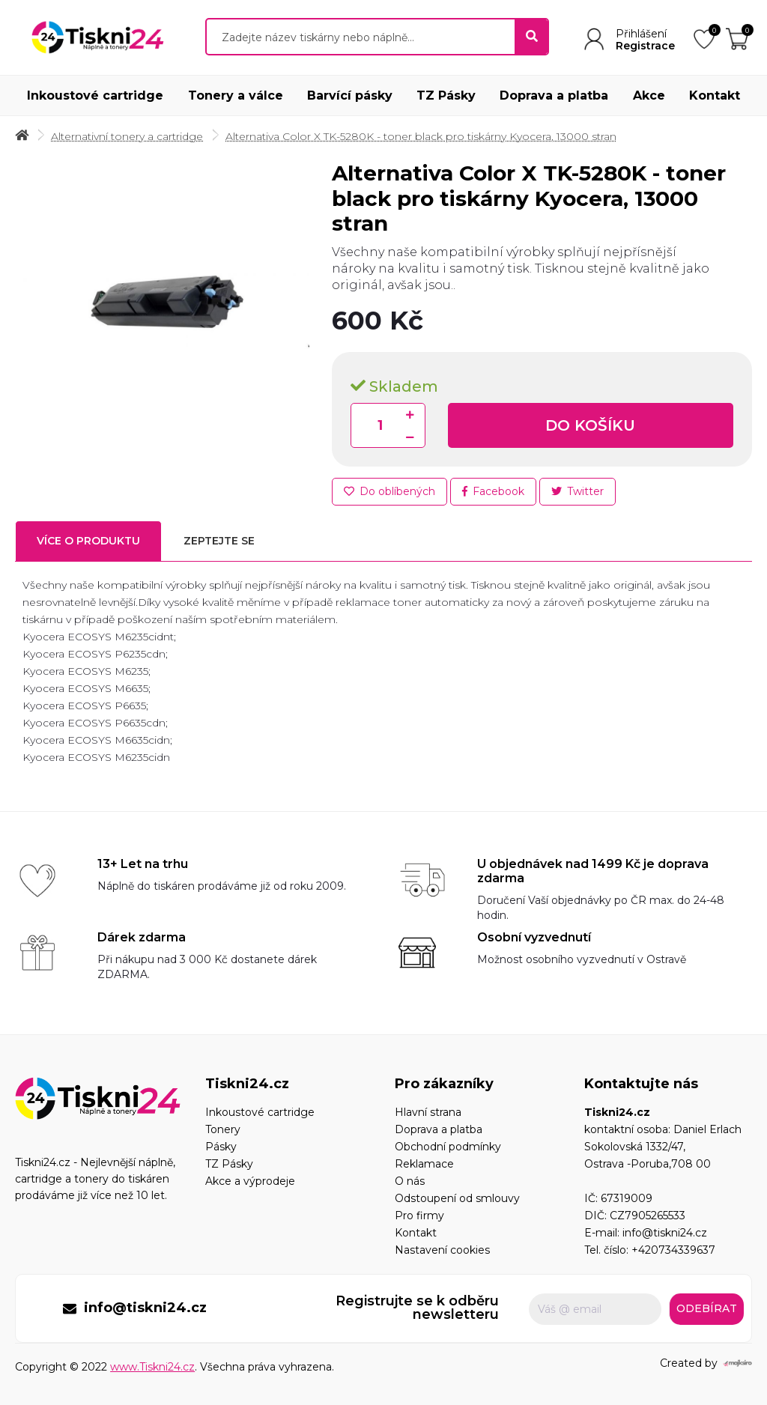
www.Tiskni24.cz (152, 1367)
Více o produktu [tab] (88, 540)
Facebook (493, 491)
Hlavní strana (428, 1112)
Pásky (221, 1146)
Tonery (222, 1129)
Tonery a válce (235, 95)
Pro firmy (419, 1215)
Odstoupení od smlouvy (457, 1198)
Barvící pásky (349, 95)
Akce (649, 95)
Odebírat (706, 1308)
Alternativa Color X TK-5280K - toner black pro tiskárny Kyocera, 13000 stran (420, 136)
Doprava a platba (554, 95)
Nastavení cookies (442, 1250)
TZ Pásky (446, 95)
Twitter (577, 491)
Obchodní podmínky (448, 1146)
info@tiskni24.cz (664, 1232)
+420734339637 (673, 1250)
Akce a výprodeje (250, 1181)
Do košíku (590, 425)
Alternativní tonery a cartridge (127, 136)
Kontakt (714, 95)
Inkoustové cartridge (95, 95)
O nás (410, 1181)
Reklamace (424, 1164)
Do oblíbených (389, 491)
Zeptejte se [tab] (219, 540)
